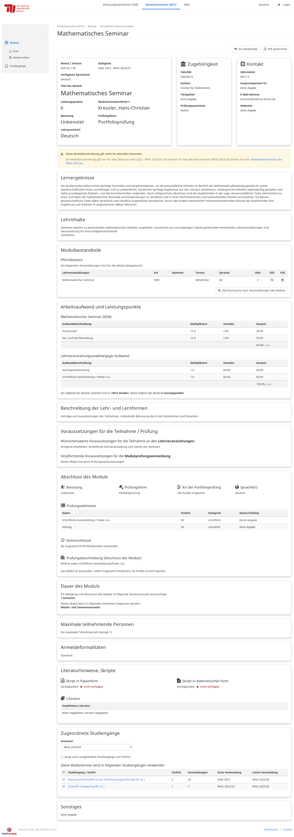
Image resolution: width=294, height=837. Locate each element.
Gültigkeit (104, 63)
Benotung (67, 116)
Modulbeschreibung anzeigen (117, 26)
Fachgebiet (188, 94)
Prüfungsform (107, 116)
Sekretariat (247, 72)
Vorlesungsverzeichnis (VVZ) (120, 4)
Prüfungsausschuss (193, 105)
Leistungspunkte (72, 102)
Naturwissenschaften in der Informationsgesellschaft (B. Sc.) (106, 779)
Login (283, 4)
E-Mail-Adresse (250, 94)
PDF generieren (275, 49)
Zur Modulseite (246, 49)
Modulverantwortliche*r (114, 102)
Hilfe (187, 4)
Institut (185, 83)
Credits (287, 829)
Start (13, 51)
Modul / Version (71, 63)
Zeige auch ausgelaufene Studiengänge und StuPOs (95, 757)
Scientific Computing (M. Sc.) (86, 786)
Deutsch (264, 4)
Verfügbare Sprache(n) (75, 74)
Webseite (246, 105)
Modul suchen (18, 57)
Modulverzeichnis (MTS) (161, 4)
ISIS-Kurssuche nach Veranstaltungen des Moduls (251, 290)
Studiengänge (15, 66)
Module (11, 42)
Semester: (67, 741)
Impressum (271, 829)
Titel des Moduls (71, 86)
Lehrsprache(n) (70, 129)
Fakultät (186, 72)
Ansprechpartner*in (253, 83)
